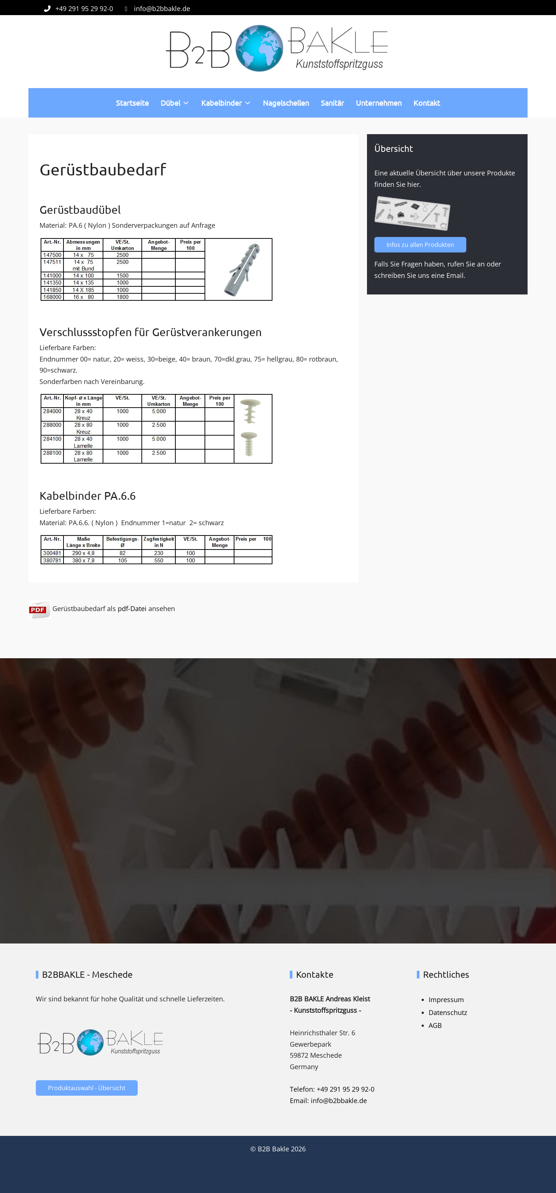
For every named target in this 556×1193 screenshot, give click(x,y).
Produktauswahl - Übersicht (87, 1088)
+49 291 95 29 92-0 (84, 8)
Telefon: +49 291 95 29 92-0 (332, 1089)
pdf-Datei (132, 608)
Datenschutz (448, 1012)
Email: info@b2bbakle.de (328, 1100)
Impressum (446, 999)
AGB (435, 1025)
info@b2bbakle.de (162, 8)
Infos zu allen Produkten (424, 245)
